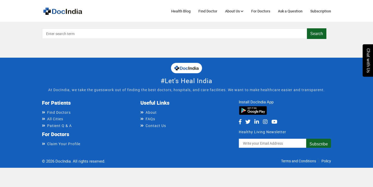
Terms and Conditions (298, 160)
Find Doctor (207, 11)
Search (316, 33)
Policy (326, 160)
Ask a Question (290, 11)
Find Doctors (59, 112)
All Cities (55, 118)
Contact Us (156, 125)
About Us (234, 11)
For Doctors (260, 11)
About (151, 112)
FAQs (150, 118)
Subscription (320, 11)
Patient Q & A (59, 125)
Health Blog (181, 11)
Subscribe (319, 144)
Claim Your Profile (63, 143)
